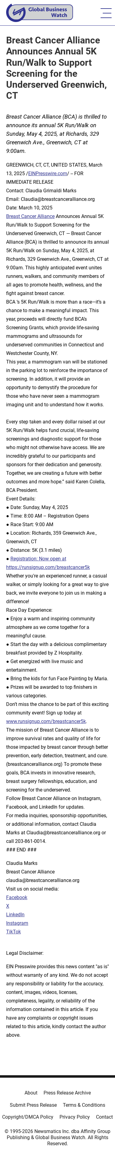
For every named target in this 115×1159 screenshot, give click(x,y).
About (31, 1093)
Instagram (17, 923)
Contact (104, 1117)
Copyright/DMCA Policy (27, 1117)
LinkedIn (15, 914)
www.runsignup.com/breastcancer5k (46, 721)
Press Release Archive (67, 1093)
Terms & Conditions (84, 1105)
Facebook (16, 897)
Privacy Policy (74, 1117)
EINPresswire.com (47, 173)
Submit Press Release (33, 1105)
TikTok (13, 932)
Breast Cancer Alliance (30, 216)
